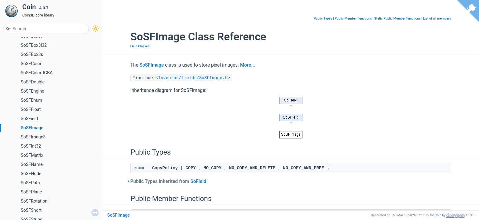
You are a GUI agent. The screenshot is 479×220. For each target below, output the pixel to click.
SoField (198, 181)
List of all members (437, 18)
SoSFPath (30, 182)
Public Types (323, 18)
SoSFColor (31, 63)
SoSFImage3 (33, 137)
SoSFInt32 (31, 146)
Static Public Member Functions (397, 18)
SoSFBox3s (32, 54)
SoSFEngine (32, 91)
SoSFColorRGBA (37, 72)
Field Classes (140, 46)
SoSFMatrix (32, 155)
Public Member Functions (353, 18)
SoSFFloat (31, 109)
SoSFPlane (31, 192)
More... (247, 65)
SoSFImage (32, 127)
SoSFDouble (33, 82)
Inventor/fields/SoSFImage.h (193, 77)
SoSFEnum (31, 100)
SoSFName (32, 164)
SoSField (29, 118)
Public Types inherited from (168, 181)
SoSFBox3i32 (34, 45)
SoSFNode (31, 173)
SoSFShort (31, 210)
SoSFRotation (34, 201)
